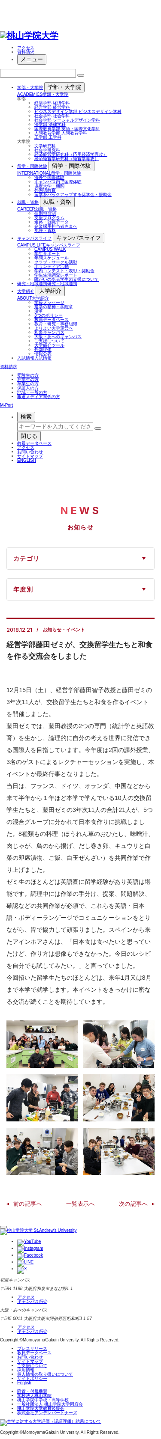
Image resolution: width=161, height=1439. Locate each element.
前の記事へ (27, 1204)
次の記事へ (133, 1204)
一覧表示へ (80, 1204)
